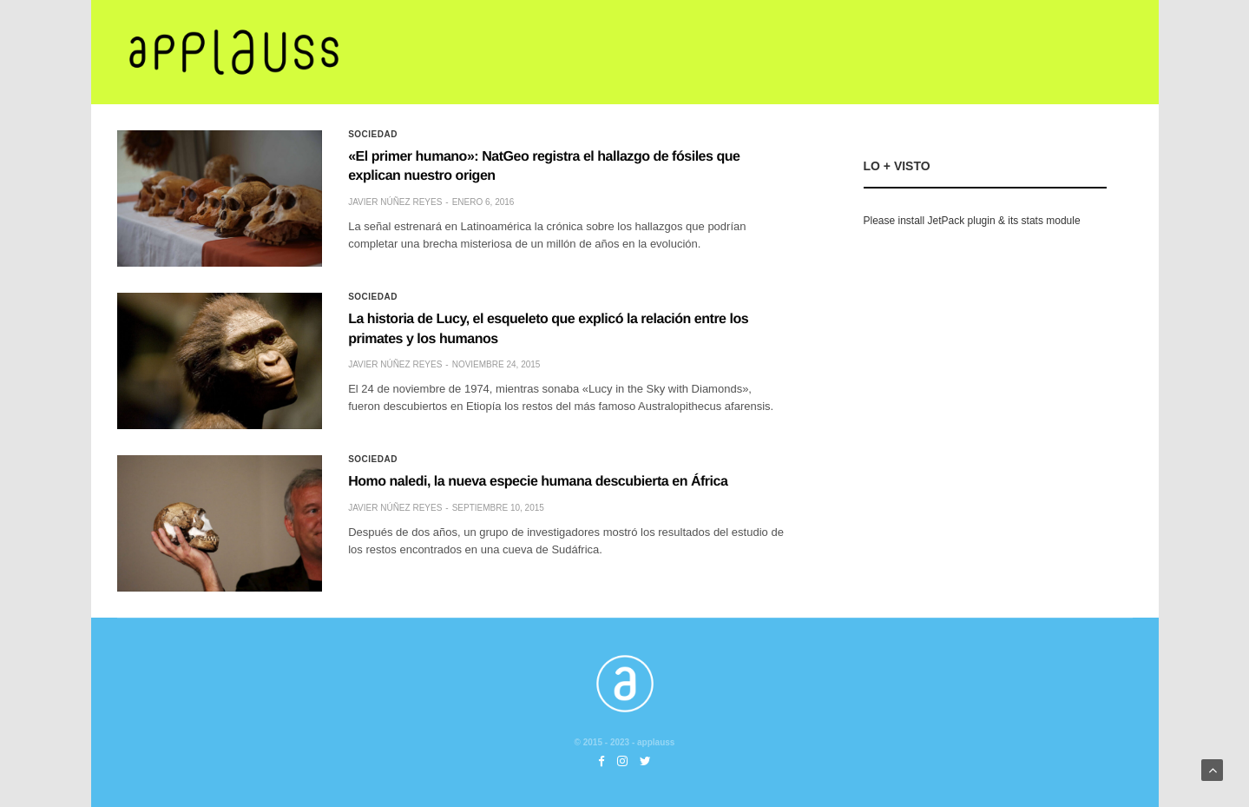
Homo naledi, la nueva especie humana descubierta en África (537, 481)
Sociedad (373, 134)
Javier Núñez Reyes (395, 202)
